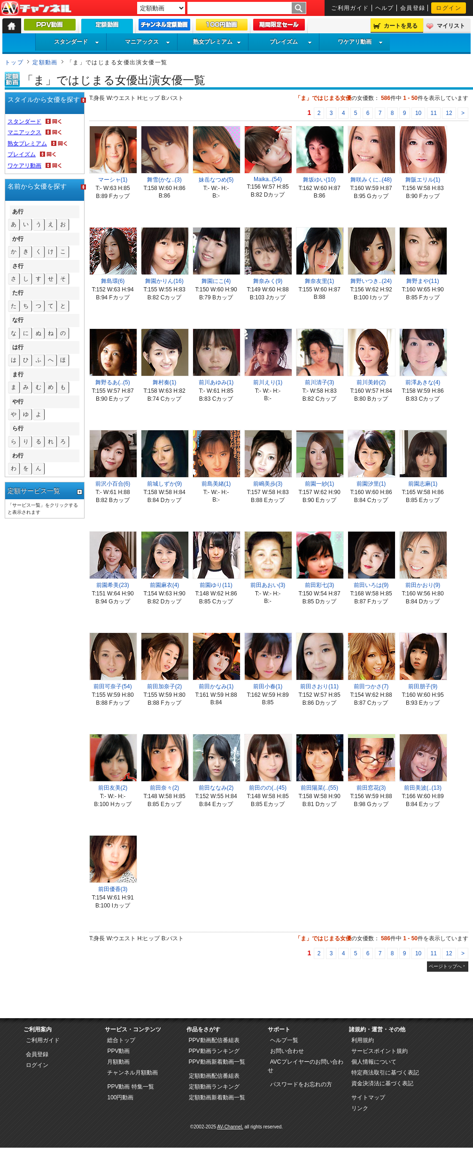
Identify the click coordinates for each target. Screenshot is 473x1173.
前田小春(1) (268, 686)
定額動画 (45, 62)
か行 (17, 239)
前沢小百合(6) (113, 483)
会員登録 (413, 8)
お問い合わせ (287, 1051)
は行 (17, 347)
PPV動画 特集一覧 (130, 1086)
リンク (359, 1108)
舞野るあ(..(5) (112, 382)
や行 (17, 401)
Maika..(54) (268, 179)
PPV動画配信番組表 (214, 1040)
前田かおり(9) (423, 585)
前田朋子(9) (423, 686)
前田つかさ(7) (371, 686)
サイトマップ (368, 1097)
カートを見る (401, 26)
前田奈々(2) (164, 788)
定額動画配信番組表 (214, 1076)
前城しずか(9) (164, 483)
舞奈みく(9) (268, 281)
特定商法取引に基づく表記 (385, 1072)
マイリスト (451, 26)
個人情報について (373, 1062)
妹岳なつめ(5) (216, 179)
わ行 (17, 455)
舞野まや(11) (422, 281)
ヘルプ (384, 8)
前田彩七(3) (319, 585)
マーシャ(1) (113, 179)
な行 (17, 320)
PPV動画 (118, 1051)
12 (449, 113)
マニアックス (147, 41)
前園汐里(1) (371, 483)
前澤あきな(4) (423, 382)
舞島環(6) (113, 281)
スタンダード (76, 41)
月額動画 (118, 1062)
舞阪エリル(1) (423, 179)
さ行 (17, 266)
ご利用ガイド (350, 8)
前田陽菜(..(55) (319, 788)
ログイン (448, 8)
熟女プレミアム (217, 41)
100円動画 (120, 1097)
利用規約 (362, 1040)
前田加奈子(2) (164, 686)
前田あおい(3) (268, 585)
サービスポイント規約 (379, 1051)
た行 (17, 292)
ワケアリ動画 (360, 41)
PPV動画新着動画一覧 (217, 1062)
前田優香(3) (113, 889)
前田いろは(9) (371, 585)
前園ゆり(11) (216, 585)
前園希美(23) (112, 585)
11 (434, 113)
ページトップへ (445, 966)
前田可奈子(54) (112, 686)
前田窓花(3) (371, 788)
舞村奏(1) (165, 382)
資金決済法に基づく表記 (382, 1083)
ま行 (17, 374)
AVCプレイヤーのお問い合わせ (305, 1066)
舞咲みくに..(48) (371, 179)
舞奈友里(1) (319, 281)
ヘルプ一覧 (284, 1040)
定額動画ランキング (214, 1086)
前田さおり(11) (319, 686)
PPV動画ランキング (214, 1051)
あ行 (17, 211)
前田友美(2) (113, 788)
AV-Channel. (230, 1126)
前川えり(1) (268, 382)
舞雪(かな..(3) (164, 179)
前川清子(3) (319, 382)
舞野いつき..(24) (371, 281)
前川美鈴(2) (371, 382)
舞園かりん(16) (164, 281)
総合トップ (121, 1040)
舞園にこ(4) (216, 281)
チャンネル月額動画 (132, 1072)
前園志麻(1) (423, 483)
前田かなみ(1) (216, 686)
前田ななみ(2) (216, 788)
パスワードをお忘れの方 (301, 1084)
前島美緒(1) (216, 483)
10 (418, 113)
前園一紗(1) (319, 483)
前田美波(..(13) (423, 788)
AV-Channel (36, 8)
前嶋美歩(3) (268, 483)
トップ (14, 62)
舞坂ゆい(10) (319, 179)
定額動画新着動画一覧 (217, 1097)
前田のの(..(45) (268, 788)
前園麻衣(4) (164, 585)
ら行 (17, 428)
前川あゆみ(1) (216, 382)
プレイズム (291, 41)
